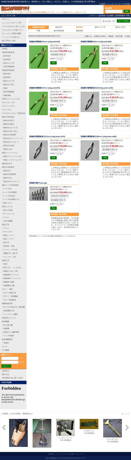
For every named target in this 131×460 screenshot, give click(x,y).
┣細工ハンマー (8, 239)
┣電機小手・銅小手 (10, 253)
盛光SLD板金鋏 (8, 167)
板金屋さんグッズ (9, 318)
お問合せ (5, 371)
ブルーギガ (6, 110)
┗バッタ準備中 (8, 336)
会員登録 (101, 16)
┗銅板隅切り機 (8, 286)
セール (4, 347)
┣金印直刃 (6, 56)
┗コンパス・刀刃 (9, 257)
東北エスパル (7, 207)
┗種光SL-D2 (7, 149)
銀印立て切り (120, 27)
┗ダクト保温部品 (9, 300)
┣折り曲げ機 (7, 325)
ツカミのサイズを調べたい (12, 30)
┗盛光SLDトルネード (10, 181)
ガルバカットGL (8, 102)
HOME (102, 4)
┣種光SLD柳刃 (8, 124)
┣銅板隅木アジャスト (11, 275)
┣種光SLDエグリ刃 (10, 128)
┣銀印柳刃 (6, 77)
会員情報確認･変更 (122, 16)
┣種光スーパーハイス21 (11, 156)
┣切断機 (5, 328)
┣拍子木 (5, 242)
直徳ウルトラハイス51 (11, 99)
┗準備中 (5, 343)
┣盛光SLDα (7, 178)
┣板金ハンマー (8, 235)
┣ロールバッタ (8, 214)
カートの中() (124, 4)
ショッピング (112, 4)
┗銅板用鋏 (6, 95)
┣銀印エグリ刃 (8, 81)
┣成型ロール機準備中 (11, 332)
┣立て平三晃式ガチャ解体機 (13, 307)
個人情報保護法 (51, 458)
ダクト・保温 (7, 289)
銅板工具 (5, 260)
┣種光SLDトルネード (10, 142)
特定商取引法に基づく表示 (12, 378)
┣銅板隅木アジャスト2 (11, 278)
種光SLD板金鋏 (8, 117)
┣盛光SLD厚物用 (9, 174)
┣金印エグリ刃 (8, 63)
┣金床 (4, 264)
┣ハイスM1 (6, 189)
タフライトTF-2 (8, 106)
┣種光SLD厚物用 (9, 135)
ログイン (93, 16)
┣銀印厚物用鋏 (8, 92)
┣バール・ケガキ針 (10, 250)
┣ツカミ (5, 217)
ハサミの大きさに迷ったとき (13, 26)
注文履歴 (110, 16)
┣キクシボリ (7, 232)
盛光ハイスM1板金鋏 (10, 185)
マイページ (78, 454)
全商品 (4, 49)
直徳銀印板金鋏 (8, 70)
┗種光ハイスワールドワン (12, 160)
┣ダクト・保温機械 (10, 296)
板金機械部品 (7, 339)
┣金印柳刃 (6, 59)
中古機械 (5, 350)
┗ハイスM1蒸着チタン (11, 199)
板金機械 (5, 321)
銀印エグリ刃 (100, 27)
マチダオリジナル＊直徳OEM (13, 113)
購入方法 (5, 374)
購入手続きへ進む (9, 41)
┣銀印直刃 (6, 74)
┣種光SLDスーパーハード (12, 138)
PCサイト (6, 19)
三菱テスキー (7, 203)
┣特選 (4, 88)
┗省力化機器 (7, 221)
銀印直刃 (58, 27)
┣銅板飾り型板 (8, 282)
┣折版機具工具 (8, 311)
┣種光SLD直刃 (8, 120)
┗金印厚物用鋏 (8, 67)
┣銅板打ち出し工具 (10, 271)
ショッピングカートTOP (11, 23)
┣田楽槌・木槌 (8, 246)
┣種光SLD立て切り (10, 131)
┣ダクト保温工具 (9, 293)
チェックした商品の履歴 (11, 33)
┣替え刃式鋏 (7, 210)
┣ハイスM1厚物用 (9, 192)
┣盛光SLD (6, 171)
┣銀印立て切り (8, 85)
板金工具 (5, 225)
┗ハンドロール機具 (10, 314)
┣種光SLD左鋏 (8, 146)
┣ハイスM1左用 (8, 196)
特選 (38, 31)
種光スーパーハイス (10, 153)
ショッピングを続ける (11, 37)
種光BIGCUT (7, 164)
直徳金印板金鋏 (8, 52)
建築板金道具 (7, 303)
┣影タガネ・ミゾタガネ (11, 267)
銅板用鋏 (79, 31)
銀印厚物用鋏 (59, 31)
